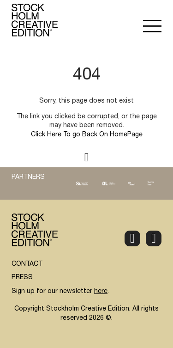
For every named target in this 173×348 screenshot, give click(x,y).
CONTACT (27, 264)
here (100, 291)
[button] (152, 27)
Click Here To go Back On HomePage (87, 135)
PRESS (22, 278)
